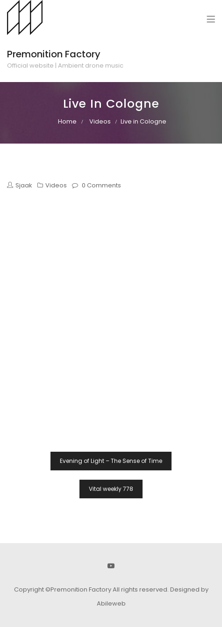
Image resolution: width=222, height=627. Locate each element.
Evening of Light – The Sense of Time (111, 461)
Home (67, 121)
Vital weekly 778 (111, 489)
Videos (100, 121)
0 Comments (101, 185)
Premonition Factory (53, 54)
